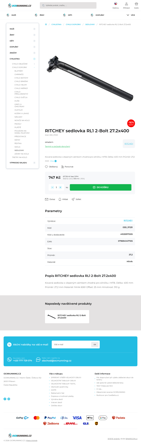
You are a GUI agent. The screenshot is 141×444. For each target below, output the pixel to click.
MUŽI (12, 29)
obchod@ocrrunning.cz (56, 360)
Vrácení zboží (56, 402)
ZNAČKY (13, 53)
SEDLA (17, 147)
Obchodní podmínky (59, 387)
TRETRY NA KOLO (19, 157)
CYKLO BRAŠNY (21, 81)
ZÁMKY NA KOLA (22, 154)
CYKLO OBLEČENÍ (19, 64)
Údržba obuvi (56, 405)
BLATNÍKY (19, 71)
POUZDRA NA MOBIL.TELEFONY (22, 132)
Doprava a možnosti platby (62, 396)
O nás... (99, 389)
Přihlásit (95, 344)
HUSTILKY (19, 110)
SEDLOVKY (90, 24)
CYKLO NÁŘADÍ (21, 88)
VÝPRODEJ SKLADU (18, 163)
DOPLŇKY (14, 47)
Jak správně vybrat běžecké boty (109, 383)
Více (52, 161)
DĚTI (12, 41)
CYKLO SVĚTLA (21, 97)
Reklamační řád (57, 393)
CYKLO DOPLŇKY (73, 24)
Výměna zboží (57, 399)
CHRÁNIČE (19, 74)
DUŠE (17, 101)
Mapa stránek (31, 440)
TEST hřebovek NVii (104, 386)
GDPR (53, 390)
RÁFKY (17, 140)
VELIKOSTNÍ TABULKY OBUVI (63, 381)
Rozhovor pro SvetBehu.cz (107, 395)
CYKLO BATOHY (21, 78)
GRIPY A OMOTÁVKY (19, 105)
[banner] (19, 5)
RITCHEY (129, 144)
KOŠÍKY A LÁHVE (22, 113)
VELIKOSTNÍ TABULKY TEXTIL (63, 384)
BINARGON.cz (131, 439)
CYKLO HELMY (21, 85)
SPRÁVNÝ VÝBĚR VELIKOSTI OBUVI (66, 377)
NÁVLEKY (18, 117)
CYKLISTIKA (56, 24)
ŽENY (12, 35)
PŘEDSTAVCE (20, 136)
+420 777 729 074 (22, 360)
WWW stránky (114, 439)
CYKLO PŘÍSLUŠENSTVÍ (21, 93)
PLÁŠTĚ (18, 127)
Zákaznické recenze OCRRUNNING (110, 392)
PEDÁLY (18, 124)
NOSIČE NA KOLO (22, 120)
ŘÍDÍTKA (18, 143)
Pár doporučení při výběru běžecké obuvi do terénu (114, 378)
